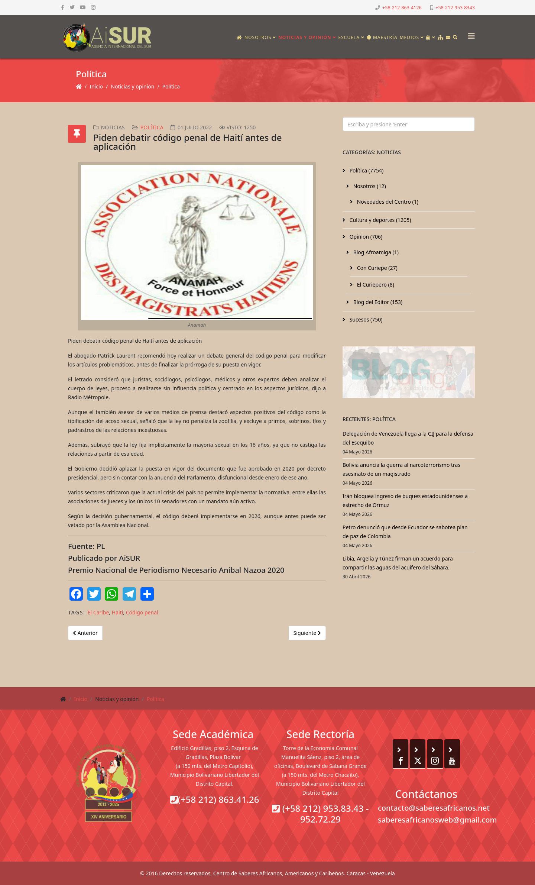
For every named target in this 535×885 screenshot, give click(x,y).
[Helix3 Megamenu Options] (469, 33)
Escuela (349, 37)
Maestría (382, 37)
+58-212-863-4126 (402, 7)
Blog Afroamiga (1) (375, 252)
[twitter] (72, 7)
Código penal (142, 612)
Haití (117, 612)
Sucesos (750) (365, 319)
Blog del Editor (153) (377, 302)
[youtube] (83, 7)
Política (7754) (365, 170)
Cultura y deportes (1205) (379, 219)
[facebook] (62, 7)
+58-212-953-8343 (455, 7)
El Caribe (98, 612)
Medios (409, 37)
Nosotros (257, 37)
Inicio (96, 86)
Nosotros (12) (369, 186)
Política (171, 86)
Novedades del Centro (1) (387, 201)
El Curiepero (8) (375, 284)
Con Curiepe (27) (377, 267)
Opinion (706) (365, 236)
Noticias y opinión (304, 37)
